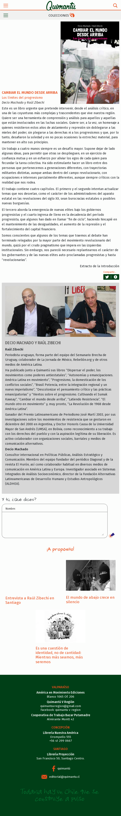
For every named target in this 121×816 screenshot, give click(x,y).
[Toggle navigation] (5, 5)
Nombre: (11, 508)
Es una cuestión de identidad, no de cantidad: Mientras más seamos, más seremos (59, 655)
